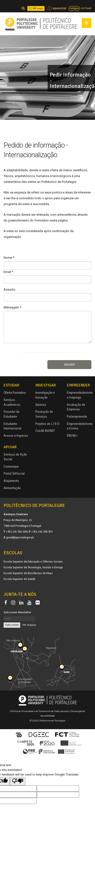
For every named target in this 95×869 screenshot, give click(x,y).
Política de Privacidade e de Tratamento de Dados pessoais (39, 711)
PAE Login (35, 8)
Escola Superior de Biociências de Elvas (28, 573)
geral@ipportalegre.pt (20, 537)
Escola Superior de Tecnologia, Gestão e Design (33, 567)
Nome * (9, 257)
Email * (8, 272)
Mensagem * (12, 307)
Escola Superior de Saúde (19, 579)
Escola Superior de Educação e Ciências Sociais (33, 561)
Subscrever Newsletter (17, 612)
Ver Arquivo (29, 625)
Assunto (9, 289)
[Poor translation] (17, 781)
